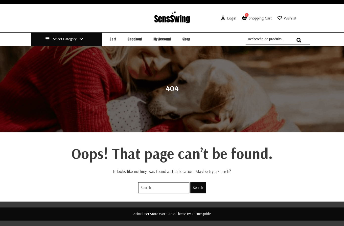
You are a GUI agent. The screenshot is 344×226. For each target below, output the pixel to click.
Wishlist (290, 18)
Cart (113, 39)
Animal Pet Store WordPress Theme (159, 213)
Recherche (300, 42)
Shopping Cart (256, 18)
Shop (186, 39)
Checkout (134, 39)
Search (198, 187)
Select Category (65, 39)
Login (227, 18)
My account (162, 39)
